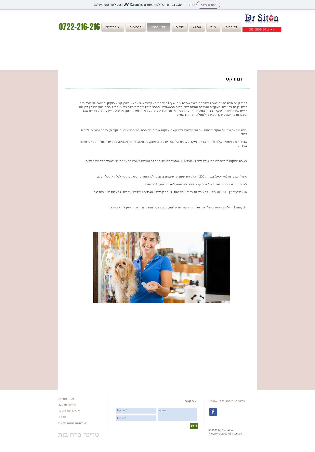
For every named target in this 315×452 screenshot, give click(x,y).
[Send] (194, 426)
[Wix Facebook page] (213, 412)
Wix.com (239, 433)
